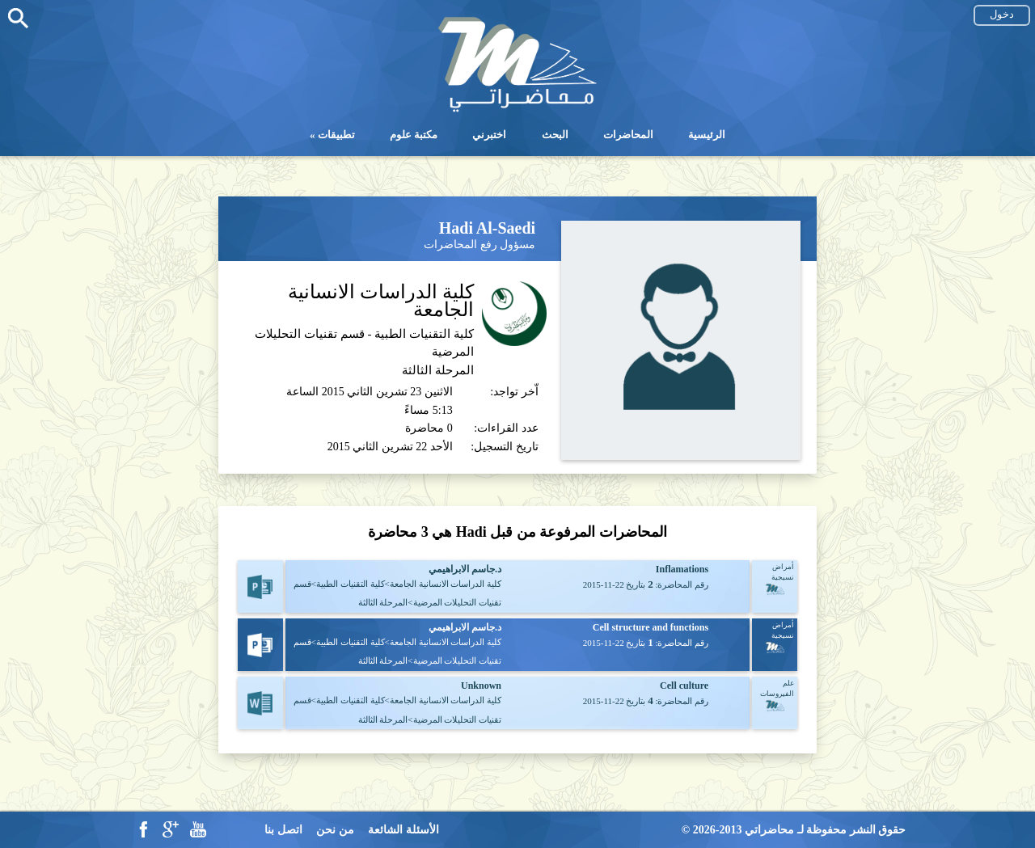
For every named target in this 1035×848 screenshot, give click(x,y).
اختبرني (489, 135)
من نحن (335, 830)
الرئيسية (706, 135)
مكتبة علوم (413, 135)
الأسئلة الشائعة (403, 830)
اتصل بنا (283, 830)
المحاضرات (628, 135)
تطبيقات (336, 135)
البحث (555, 135)
